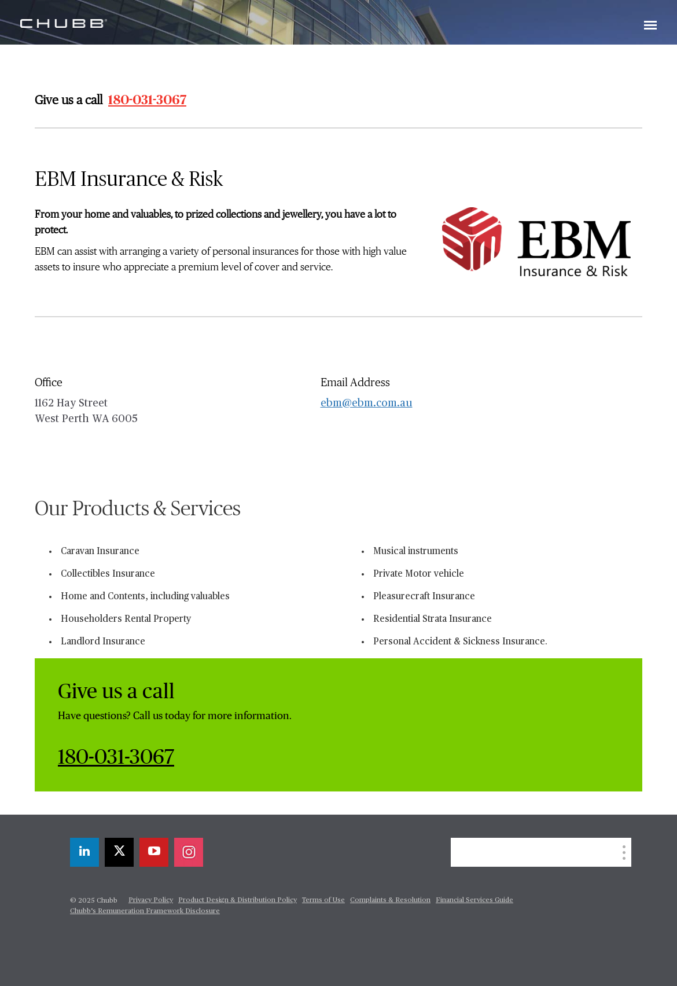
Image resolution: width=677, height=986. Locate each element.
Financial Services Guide (474, 900)
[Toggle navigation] (650, 26)
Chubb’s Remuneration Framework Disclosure (145, 911)
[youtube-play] (153, 852)
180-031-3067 (147, 100)
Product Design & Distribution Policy (237, 900)
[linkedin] (84, 852)
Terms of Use (323, 900)
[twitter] (119, 852)
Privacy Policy (150, 900)
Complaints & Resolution (390, 900)
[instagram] (188, 852)
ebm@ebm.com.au (367, 403)
